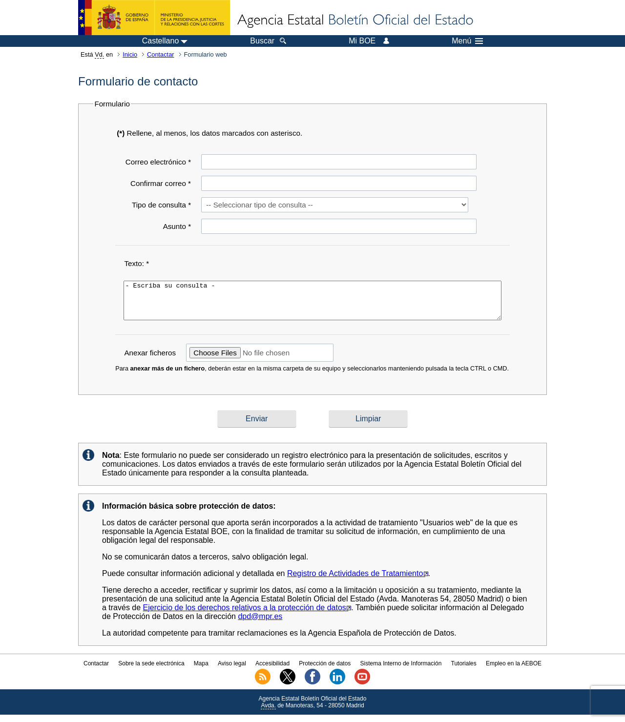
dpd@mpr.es (260, 623)
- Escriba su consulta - (312, 304)
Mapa (201, 670)
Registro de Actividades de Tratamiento (357, 581)
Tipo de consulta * (161, 205)
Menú (467, 41)
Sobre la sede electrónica (151, 670)
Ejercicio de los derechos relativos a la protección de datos (247, 615)
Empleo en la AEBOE (514, 670)
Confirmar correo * (160, 183)
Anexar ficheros (150, 360)
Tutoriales (464, 670)
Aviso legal (232, 670)
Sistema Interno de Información (401, 670)
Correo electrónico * (158, 162)
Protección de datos (325, 670)
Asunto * (177, 226)
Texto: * (136, 263)
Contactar (160, 54)
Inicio (130, 54)
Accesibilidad (272, 670)
